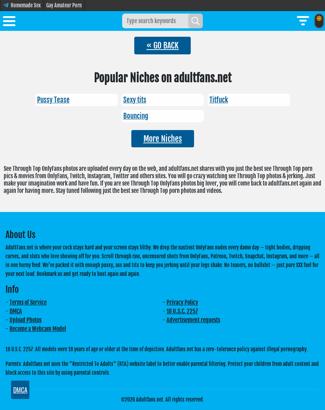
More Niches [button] (162, 138)
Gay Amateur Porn (64, 5)
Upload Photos (25, 320)
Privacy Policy (182, 302)
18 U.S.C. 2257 (182, 311)
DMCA (16, 311)
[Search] (195, 21)
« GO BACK (162, 45)
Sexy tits (134, 100)
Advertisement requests (193, 320)
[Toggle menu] (9, 22)
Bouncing (135, 116)
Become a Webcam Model (38, 328)
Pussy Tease (53, 100)
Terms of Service (28, 302)
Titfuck (218, 100)
